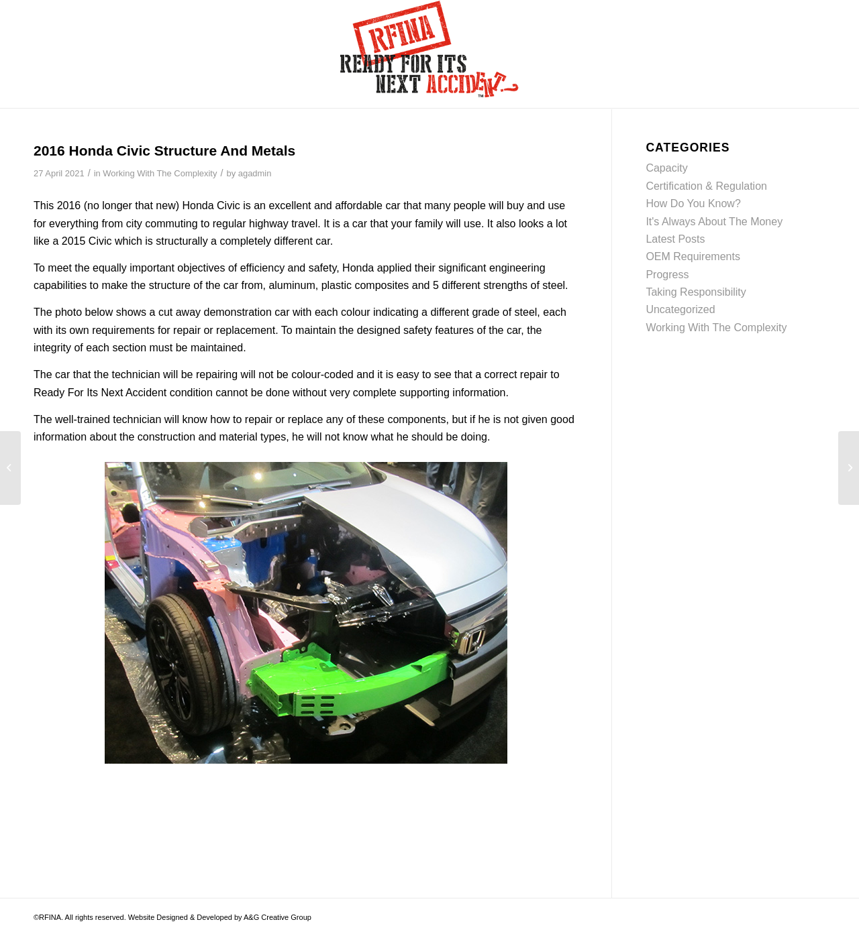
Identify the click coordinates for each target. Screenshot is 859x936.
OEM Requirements (693, 256)
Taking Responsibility (696, 292)
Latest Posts (675, 239)
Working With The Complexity (160, 173)
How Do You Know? (693, 203)
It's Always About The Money (714, 221)
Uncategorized (680, 309)
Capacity (666, 168)
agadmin (255, 173)
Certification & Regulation (706, 186)
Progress (667, 274)
